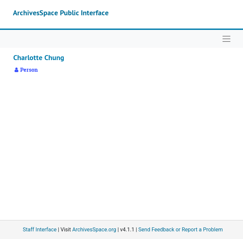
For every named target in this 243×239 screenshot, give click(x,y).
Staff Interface (40, 229)
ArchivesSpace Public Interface (61, 12)
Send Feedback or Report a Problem (180, 229)
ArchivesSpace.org (94, 229)
